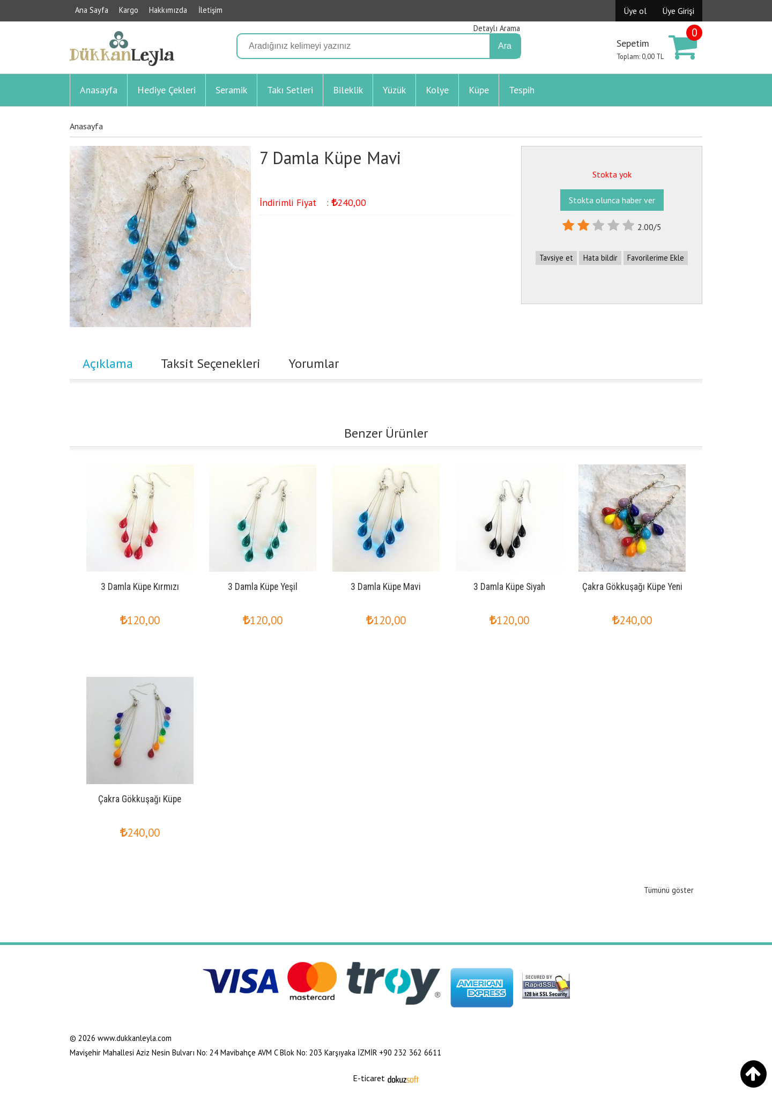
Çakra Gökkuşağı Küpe (139, 799)
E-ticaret (369, 1078)
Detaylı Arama (496, 28)
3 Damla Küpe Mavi (386, 586)
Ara (504, 45)
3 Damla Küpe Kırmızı (140, 586)
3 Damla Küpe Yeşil (263, 586)
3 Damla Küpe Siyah (509, 586)
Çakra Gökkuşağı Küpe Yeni (632, 586)
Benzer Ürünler (386, 433)
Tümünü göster (669, 890)
